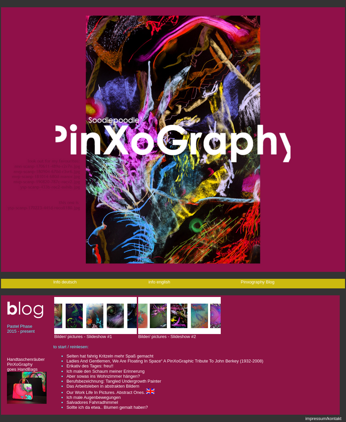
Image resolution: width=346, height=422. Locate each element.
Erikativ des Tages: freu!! (91, 365)
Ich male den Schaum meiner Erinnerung (105, 371)
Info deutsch (65, 281)
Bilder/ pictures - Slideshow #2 (179, 334)
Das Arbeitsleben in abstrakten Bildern (102, 386)
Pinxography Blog (258, 281)
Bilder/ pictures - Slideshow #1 (95, 334)
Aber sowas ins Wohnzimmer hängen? (103, 376)
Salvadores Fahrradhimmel (92, 402)
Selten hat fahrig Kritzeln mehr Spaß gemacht (109, 356)
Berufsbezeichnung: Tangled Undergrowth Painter (113, 381)
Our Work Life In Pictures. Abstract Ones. (105, 392)
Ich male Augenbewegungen (93, 397)
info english (159, 281)
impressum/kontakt (323, 418)
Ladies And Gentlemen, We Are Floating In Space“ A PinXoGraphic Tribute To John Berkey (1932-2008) (164, 361)
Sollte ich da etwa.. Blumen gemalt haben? (107, 407)
